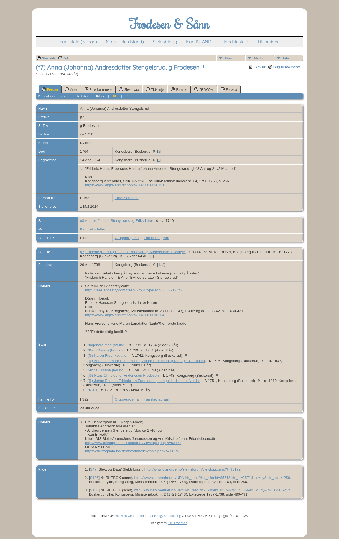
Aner (71, 89)
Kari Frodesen (177, 523)
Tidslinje (155, 89)
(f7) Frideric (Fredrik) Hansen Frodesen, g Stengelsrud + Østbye (132, 252)
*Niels (92, 390)
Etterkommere (98, 89)
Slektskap (129, 89)
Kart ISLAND (198, 41)
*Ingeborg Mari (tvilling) (107, 345)
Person (50, 89)
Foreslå (229, 89)
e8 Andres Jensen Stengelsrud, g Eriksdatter (116, 221)
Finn (228, 58)
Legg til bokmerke (287, 67)
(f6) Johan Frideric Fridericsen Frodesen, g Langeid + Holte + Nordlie (144, 381)
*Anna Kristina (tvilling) (106, 370)
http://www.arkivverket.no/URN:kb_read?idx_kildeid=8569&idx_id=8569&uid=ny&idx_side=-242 (212, 490)
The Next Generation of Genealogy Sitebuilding (147, 516)
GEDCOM (204, 89)
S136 (94, 478)
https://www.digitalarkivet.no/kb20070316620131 (124, 185)
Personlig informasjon (53, 96)
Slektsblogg (165, 41)
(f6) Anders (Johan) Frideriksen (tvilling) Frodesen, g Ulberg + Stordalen (146, 361)
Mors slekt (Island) (125, 41)
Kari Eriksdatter (92, 229)
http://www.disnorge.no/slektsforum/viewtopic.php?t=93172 (133, 443)
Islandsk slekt (234, 41)
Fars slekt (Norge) (78, 41)
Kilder (100, 96)
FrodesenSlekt (127, 198)
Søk (66, 58)
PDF (128, 96)
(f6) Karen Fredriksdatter (108, 355)
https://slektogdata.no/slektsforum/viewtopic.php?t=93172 (132, 451)
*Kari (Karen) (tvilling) (105, 350)
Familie (179, 89)
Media (258, 58)
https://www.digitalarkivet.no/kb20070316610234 (124, 315)
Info (286, 58)
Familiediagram (156, 238)
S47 (93, 469)
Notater (82, 96)
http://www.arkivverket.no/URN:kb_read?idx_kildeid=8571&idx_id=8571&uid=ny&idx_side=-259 (212, 478)
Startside (49, 58)
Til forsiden (268, 41)
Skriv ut (259, 67)
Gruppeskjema (127, 238)
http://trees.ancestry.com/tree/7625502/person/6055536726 (133, 290)
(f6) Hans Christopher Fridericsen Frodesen (123, 375)
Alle (115, 96)
